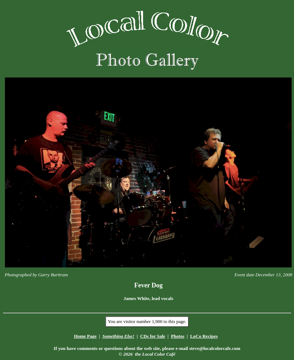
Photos (177, 336)
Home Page (85, 336)
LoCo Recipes (204, 336)
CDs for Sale (152, 336)
